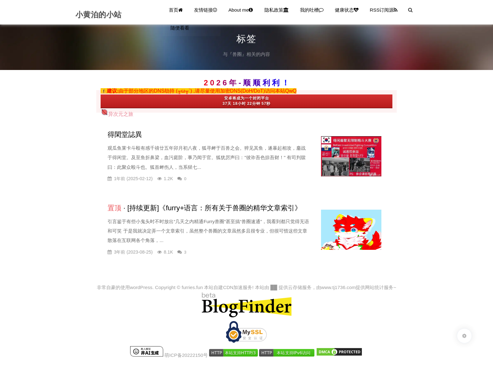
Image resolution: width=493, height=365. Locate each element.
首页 (176, 10)
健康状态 (346, 10)
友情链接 (205, 10)
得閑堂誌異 (125, 134)
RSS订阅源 (383, 10)
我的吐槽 (312, 10)
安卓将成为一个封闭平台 (246, 98)
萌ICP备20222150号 (186, 354)
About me (240, 10)
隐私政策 (276, 10)
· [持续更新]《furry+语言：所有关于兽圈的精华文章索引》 (205, 208)
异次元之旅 (117, 114)
